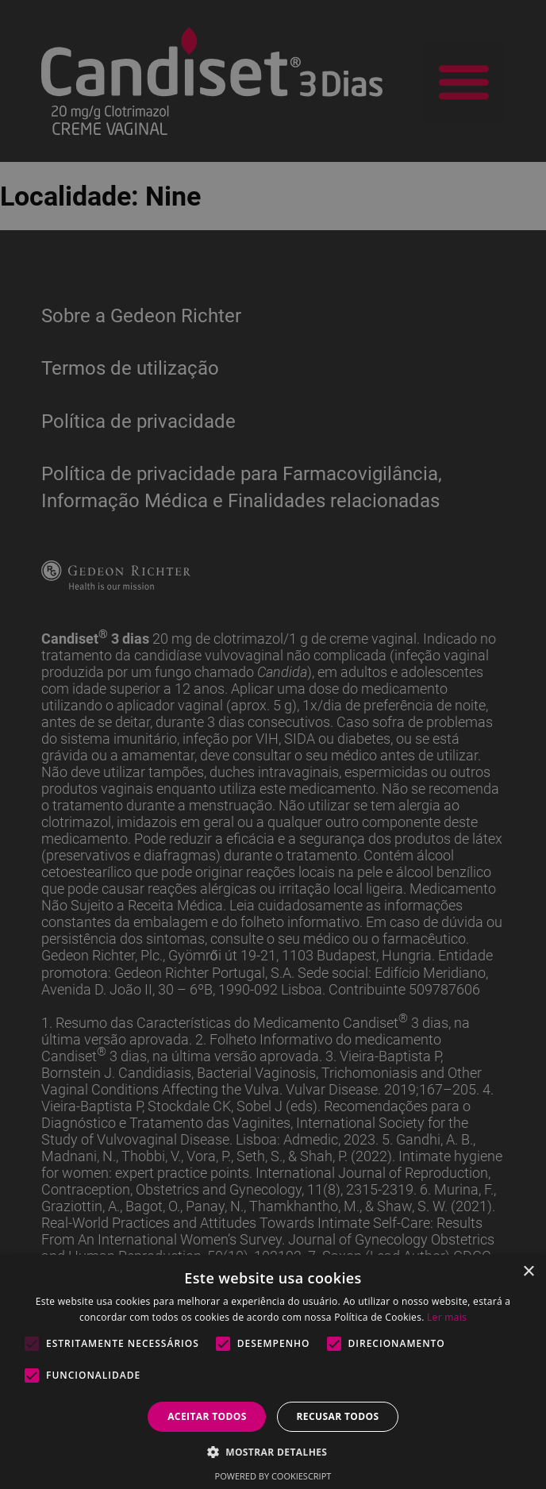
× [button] (528, 1272)
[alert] (273, 744)
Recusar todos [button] (337, 1416)
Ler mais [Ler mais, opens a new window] (447, 1317)
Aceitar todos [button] (207, 1416)
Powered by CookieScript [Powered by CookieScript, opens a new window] (273, 1476)
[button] (273, 1451)
